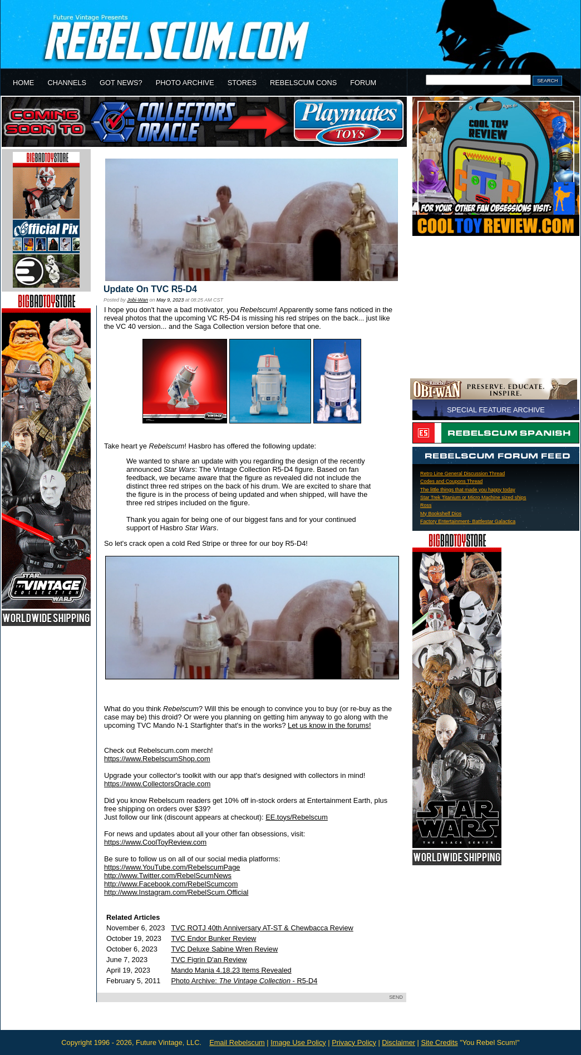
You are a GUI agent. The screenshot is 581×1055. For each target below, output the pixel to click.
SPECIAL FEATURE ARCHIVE (496, 410)
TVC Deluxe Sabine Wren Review (224, 949)
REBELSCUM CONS (303, 82)
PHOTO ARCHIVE (185, 82)
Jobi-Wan (137, 300)
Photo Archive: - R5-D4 (244, 981)
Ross (425, 505)
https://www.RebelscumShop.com (157, 759)
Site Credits (439, 1042)
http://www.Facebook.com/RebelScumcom (171, 884)
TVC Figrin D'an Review (209, 959)
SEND (396, 997)
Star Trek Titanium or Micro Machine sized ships (473, 497)
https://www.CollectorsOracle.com (157, 784)
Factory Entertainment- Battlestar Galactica (467, 521)
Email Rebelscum (237, 1042)
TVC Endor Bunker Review (213, 938)
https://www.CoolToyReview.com (155, 842)
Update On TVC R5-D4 (150, 289)
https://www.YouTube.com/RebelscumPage (172, 867)
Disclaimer (398, 1042)
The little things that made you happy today (467, 489)
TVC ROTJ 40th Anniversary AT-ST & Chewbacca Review (262, 928)
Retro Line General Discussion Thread (462, 473)
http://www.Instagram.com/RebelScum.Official (176, 892)
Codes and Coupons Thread (451, 481)
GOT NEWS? (121, 82)
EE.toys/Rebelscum (296, 817)
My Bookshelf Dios (440, 513)
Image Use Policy (298, 1042)
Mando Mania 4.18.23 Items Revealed (231, 970)
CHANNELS (66, 82)
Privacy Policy (354, 1042)
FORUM (363, 82)
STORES (242, 82)
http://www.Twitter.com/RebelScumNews (168, 875)
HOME (23, 82)
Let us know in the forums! (329, 725)
